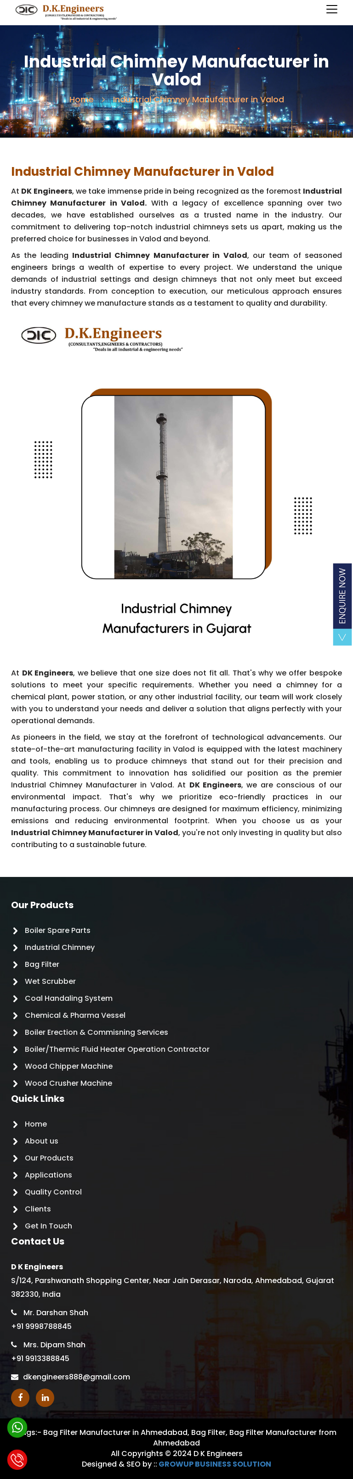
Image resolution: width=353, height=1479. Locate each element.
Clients (38, 1209)
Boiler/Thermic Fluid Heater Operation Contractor (117, 1049)
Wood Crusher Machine (68, 1083)
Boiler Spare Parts (58, 930)
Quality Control (53, 1192)
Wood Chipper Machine (69, 1066)
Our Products (49, 1158)
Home (81, 99)
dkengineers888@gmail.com (76, 1377)
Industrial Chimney (60, 947)
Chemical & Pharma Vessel (75, 1015)
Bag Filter (42, 964)
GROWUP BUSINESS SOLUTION (215, 1464)
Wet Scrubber (50, 981)
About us (41, 1141)
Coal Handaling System (69, 998)
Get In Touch (48, 1226)
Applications (48, 1175)
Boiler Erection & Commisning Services (96, 1032)
